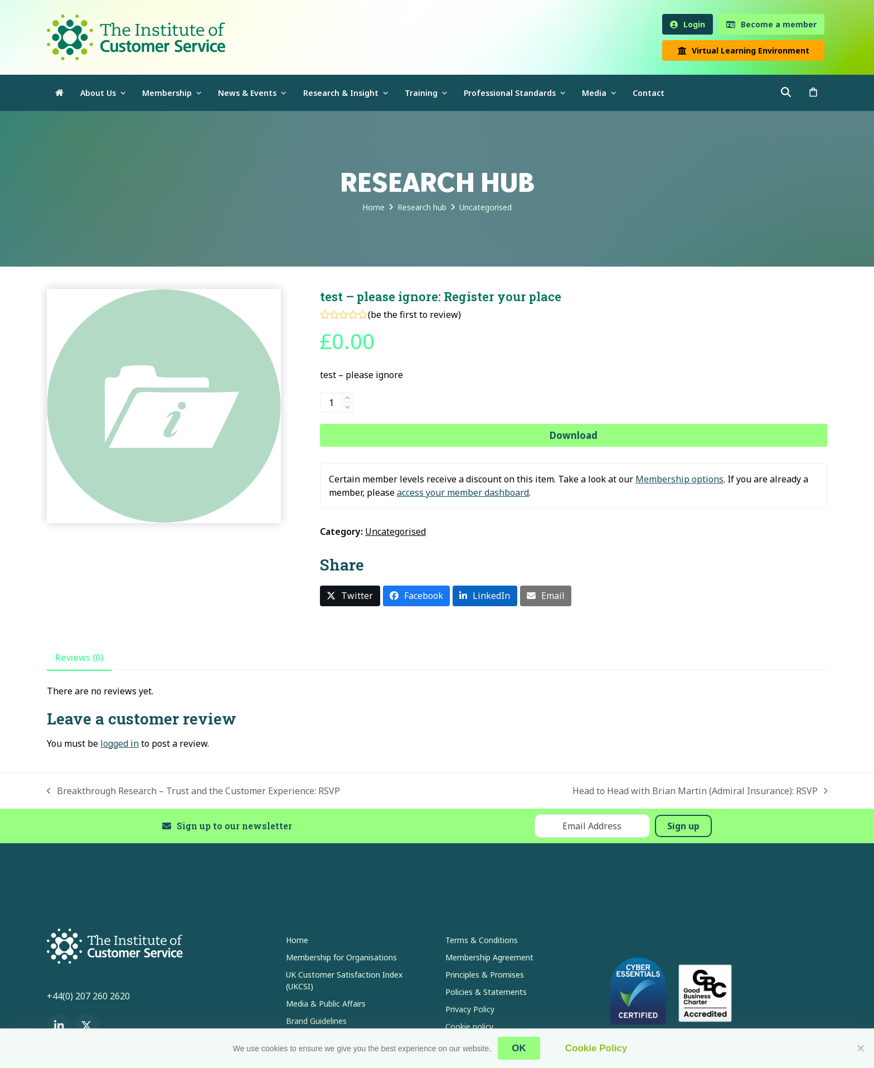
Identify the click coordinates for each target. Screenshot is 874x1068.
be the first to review (414, 314)
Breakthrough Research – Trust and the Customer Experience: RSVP (193, 791)
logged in (119, 743)
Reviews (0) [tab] (79, 657)
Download (574, 435)
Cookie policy (469, 1026)
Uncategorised (395, 531)
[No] (860, 1047)
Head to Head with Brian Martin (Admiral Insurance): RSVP (700, 791)
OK (519, 1048)
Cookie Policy (596, 1048)
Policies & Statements (486, 992)
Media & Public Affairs (326, 1003)
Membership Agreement (489, 957)
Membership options (679, 479)
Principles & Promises (484, 974)
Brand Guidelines (316, 1021)
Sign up (683, 826)
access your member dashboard (463, 492)
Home (297, 940)
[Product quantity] (331, 403)
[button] (813, 93)
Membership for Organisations (341, 957)
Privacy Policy (469, 1009)
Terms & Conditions (481, 940)
